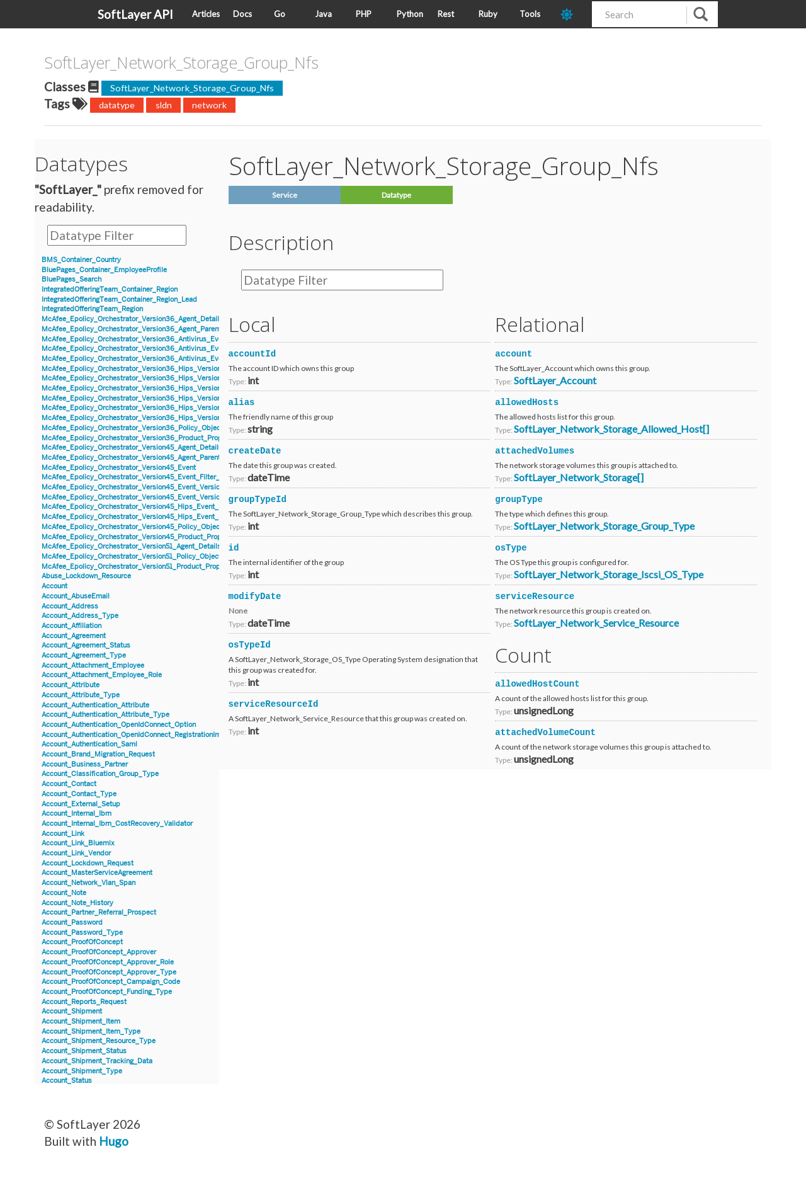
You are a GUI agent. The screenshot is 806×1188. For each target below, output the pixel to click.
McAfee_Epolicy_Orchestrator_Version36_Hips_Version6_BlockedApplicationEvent (176, 369)
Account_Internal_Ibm (76, 813)
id (234, 548)
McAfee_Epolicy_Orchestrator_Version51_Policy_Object (131, 556)
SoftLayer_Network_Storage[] (579, 477)
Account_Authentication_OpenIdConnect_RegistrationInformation (145, 735)
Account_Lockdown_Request (87, 863)
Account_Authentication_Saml (89, 744)
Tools (529, 14)
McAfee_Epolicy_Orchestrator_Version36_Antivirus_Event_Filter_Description (166, 359)
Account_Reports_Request (84, 1002)
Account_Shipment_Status (84, 1051)
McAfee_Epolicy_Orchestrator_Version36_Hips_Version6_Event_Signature (161, 378)
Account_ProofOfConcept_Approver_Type (109, 972)
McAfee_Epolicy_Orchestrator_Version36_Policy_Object (132, 428)
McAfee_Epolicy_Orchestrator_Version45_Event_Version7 (134, 487)
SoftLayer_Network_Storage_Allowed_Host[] (611, 429)
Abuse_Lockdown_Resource (86, 576)
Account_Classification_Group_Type (100, 774)
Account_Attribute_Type (81, 695)
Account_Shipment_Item (81, 1021)
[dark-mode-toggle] (571, 14)
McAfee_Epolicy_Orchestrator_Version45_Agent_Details (132, 447)
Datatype (396, 195)
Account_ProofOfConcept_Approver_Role (108, 962)
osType (510, 548)
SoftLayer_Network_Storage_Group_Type (604, 526)
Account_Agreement (74, 636)
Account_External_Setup (81, 804)
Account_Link (63, 834)
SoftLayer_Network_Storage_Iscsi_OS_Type (608, 574)
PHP (364, 14)
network (209, 105)
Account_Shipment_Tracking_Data (97, 1061)
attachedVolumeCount (545, 733)
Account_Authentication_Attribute (95, 705)
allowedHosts (527, 402)
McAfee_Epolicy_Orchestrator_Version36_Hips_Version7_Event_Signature (161, 408)
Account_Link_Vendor (76, 853)
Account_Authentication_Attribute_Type (105, 715)
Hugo (113, 1141)
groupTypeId (258, 499)
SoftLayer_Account (555, 380)
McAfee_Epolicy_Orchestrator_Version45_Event (119, 468)
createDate (255, 451)
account (513, 354)
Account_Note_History (77, 903)
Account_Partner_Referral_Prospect (99, 912)
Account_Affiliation (71, 626)
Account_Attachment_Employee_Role (102, 675)
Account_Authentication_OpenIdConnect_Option (119, 725)
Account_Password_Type (82, 932)
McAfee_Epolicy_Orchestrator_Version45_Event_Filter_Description (149, 477)
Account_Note (64, 893)
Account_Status (67, 1081)
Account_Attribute (70, 685)
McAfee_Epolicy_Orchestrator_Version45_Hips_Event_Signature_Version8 (161, 517)
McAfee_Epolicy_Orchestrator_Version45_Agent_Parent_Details (144, 458)
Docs (242, 14)
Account (54, 586)
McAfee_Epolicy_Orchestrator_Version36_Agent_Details (132, 319)
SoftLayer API (135, 14)
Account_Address (70, 606)
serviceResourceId (274, 704)
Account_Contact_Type (79, 794)
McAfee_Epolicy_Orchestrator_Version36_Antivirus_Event (135, 339)
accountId (252, 354)
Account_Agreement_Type (84, 655)
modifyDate (255, 596)
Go (279, 14)
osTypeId (250, 645)
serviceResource (534, 596)
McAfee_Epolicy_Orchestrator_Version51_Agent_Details (131, 546)
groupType (519, 499)
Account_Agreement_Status (86, 645)
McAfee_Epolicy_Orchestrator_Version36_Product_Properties (141, 438)
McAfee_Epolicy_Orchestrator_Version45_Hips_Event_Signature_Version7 (161, 507)
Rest (446, 14)
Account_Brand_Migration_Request (98, 754)
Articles (206, 14)
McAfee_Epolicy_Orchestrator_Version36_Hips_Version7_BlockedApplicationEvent (176, 398)
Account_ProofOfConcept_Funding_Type (107, 992)
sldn (164, 105)
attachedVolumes (534, 451)
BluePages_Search (71, 279)
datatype (117, 105)
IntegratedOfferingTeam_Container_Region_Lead (119, 299)
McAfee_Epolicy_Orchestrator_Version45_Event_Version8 (135, 497)
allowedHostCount (537, 684)
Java (323, 14)
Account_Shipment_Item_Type (91, 1031)
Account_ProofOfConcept (82, 942)
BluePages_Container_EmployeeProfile (104, 270)
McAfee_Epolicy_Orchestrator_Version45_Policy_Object (132, 527)
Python (410, 14)
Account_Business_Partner (85, 764)
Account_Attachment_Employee (93, 665)
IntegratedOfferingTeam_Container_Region (110, 289)
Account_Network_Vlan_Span (88, 883)
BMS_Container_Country (81, 260)
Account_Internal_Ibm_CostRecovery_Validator (117, 824)
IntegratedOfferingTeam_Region (92, 309)
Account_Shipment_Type (82, 1071)
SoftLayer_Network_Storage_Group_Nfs (192, 88)
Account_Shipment (72, 1011)
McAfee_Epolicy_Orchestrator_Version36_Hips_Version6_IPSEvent (150, 388)
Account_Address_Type (80, 616)
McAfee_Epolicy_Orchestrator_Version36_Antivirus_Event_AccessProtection (165, 349)
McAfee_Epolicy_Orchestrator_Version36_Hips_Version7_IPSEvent (150, 418)
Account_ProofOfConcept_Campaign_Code (111, 982)
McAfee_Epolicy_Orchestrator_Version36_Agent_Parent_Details (144, 329)
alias (242, 402)
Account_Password (72, 922)
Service (284, 195)
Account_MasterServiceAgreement (97, 873)
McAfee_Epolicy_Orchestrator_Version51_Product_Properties (140, 567)
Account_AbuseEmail (76, 596)
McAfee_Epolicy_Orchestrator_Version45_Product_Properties (141, 537)
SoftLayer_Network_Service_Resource (596, 623)
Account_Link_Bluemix (78, 843)
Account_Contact (69, 784)
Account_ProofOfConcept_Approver (99, 952)
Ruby (488, 14)
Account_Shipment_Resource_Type (99, 1041)
